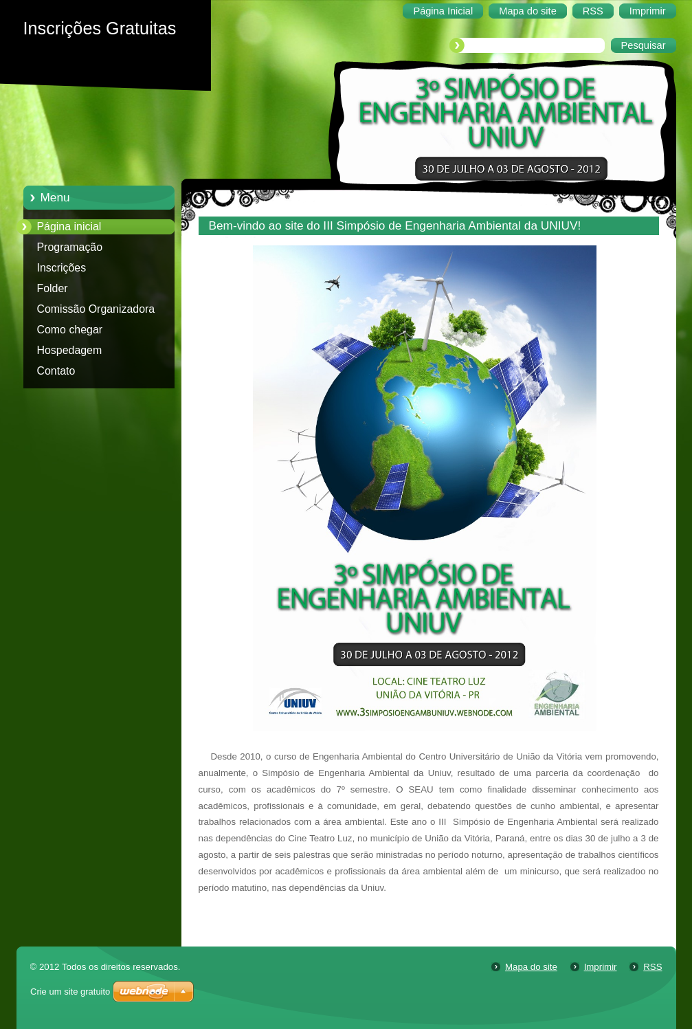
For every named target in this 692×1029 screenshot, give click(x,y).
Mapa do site (531, 967)
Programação (70, 247)
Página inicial (69, 226)
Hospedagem (69, 350)
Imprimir (600, 967)
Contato (56, 371)
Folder (52, 288)
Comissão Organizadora (96, 309)
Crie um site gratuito (70, 991)
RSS (652, 967)
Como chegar (70, 329)
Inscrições (62, 268)
